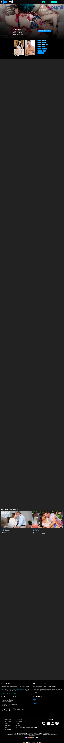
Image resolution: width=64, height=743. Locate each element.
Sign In (60, 2)
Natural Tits (44, 40)
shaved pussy (44, 48)
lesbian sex (3, 689)
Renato (26, 55)
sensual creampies (20, 689)
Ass (47, 44)
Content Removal (32, 735)
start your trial (44, 31)
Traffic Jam (4, 529)
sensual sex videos (6, 692)
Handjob (39, 46)
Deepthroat (44, 42)
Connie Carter (8, 693)
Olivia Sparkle (7, 530)
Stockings (39, 48)
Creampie (43, 44)
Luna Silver (26, 692)
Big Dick (39, 44)
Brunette (39, 40)
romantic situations (11, 689)
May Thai (37, 530)
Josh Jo (34, 530)
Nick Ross (14, 693)
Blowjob (39, 42)
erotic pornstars (17, 692)
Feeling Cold (35, 529)
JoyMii (5, 532)
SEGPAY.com (44, 734)
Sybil (4, 693)
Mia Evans (16, 55)
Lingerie (43, 46)
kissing (44, 50)
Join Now (53, 2)
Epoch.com (11, 734)
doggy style (40, 50)
